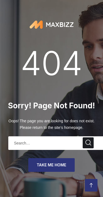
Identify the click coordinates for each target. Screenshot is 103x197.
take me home (51, 165)
